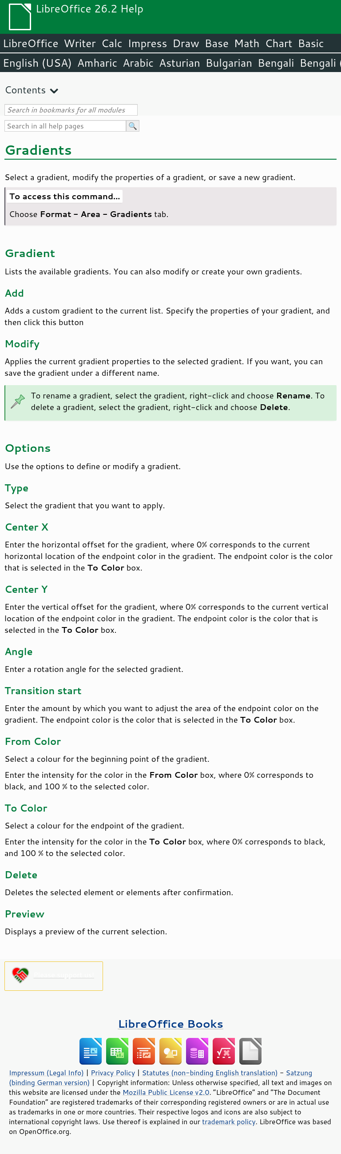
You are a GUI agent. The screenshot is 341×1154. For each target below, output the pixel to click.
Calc (112, 43)
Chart (278, 43)
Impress (147, 43)
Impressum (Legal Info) (46, 1073)
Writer (79, 43)
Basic (310, 43)
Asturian (179, 62)
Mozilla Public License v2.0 (166, 1092)
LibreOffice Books (170, 1023)
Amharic (97, 62)
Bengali (276, 62)
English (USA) (37, 62)
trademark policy (228, 1121)
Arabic (138, 62)
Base (217, 43)
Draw (185, 43)
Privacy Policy (113, 1073)
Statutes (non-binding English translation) (210, 1073)
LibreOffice (30, 43)
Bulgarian (229, 62)
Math (247, 43)
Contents (25, 90)
